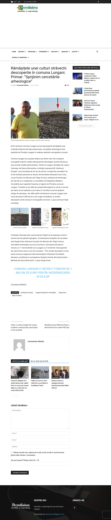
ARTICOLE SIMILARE (20, 355)
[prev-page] (12, 389)
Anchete (22, 51)
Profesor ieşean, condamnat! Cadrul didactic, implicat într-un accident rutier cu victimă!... (92, 72)
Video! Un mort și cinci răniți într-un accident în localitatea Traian (39, 377)
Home (14, 51)
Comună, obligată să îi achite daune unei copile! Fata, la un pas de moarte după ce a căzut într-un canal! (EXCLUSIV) (19, 379)
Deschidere (15, 372)
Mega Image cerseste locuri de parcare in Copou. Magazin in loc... (92, 112)
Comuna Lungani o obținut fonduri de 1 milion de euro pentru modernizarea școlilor (43, 266)
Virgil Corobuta (16, 289)
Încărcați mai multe (86, 120)
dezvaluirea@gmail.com (54, 508)
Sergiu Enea (62, 287)
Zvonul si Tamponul (20, 57)
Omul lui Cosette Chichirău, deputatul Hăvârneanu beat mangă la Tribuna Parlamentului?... (92, 99)
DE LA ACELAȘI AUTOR (39, 355)
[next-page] (16, 389)
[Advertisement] (55, 31)
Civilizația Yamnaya (27, 287)
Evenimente (44, 51)
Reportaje (32, 51)
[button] (97, 52)
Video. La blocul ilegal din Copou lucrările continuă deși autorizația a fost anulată (24, 321)
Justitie (75, 51)
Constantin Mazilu (23, 79)
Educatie (55, 51)
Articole (91, 518)
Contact (84, 518)
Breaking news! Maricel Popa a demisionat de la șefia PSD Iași (57, 320)
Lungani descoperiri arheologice (46, 287)
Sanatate (65, 51)
